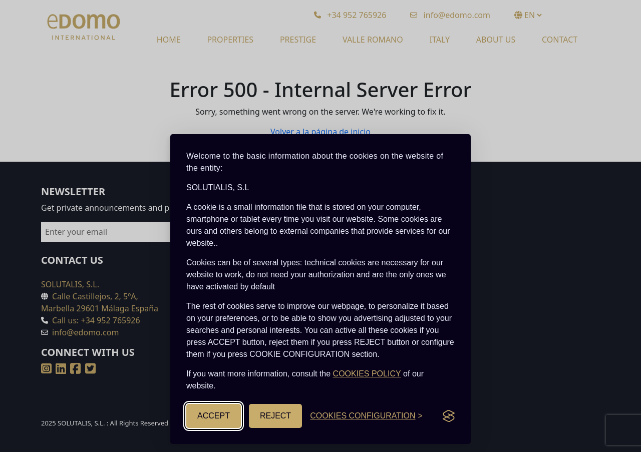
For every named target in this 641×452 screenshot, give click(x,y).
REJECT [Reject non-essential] (275, 415)
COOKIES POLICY (367, 373)
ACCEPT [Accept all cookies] (213, 415)
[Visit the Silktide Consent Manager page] (449, 416)
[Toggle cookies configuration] (366, 416)
